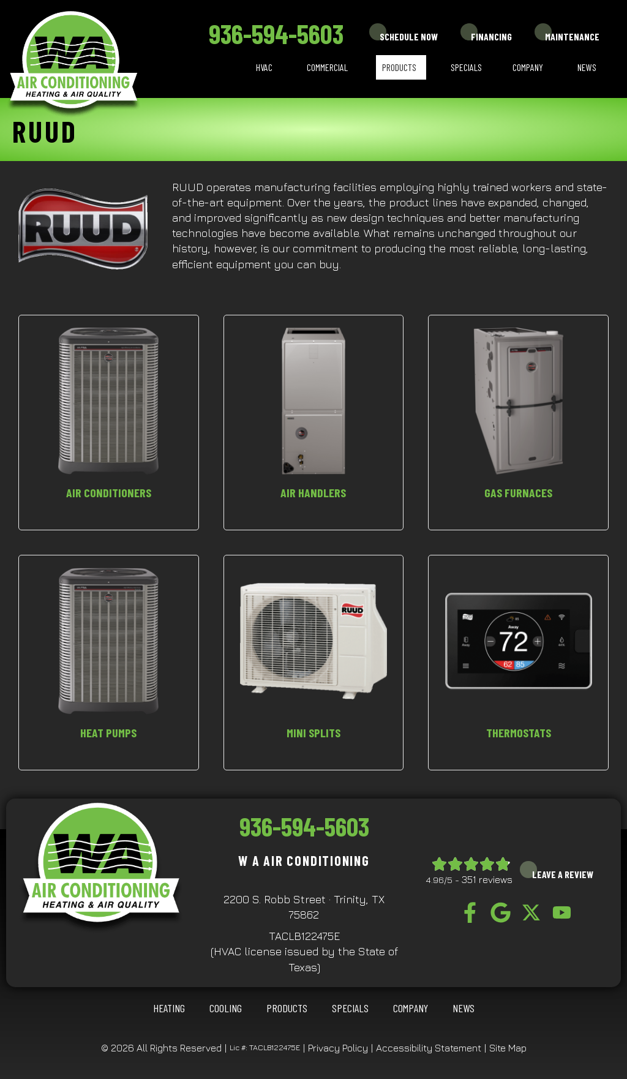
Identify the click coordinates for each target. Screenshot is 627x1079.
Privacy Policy (338, 1047)
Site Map (508, 1047)
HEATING (169, 1007)
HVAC (264, 67)
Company (527, 67)
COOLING (225, 1007)
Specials (466, 67)
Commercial (327, 67)
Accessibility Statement (428, 1047)
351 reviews (487, 879)
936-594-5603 (276, 33)
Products (399, 67)
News (586, 67)
